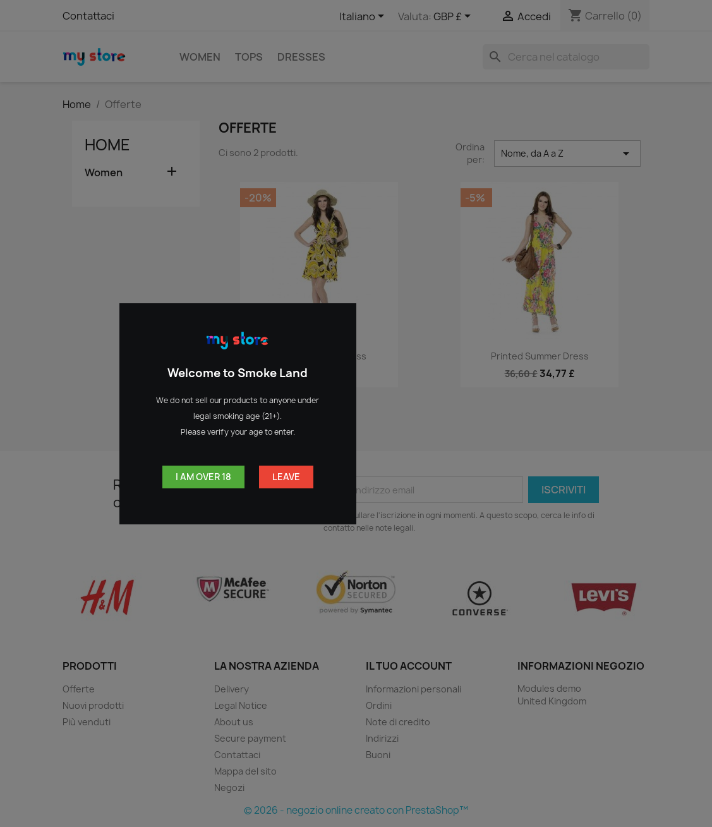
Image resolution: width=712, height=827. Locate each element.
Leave (286, 477)
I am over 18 (203, 477)
